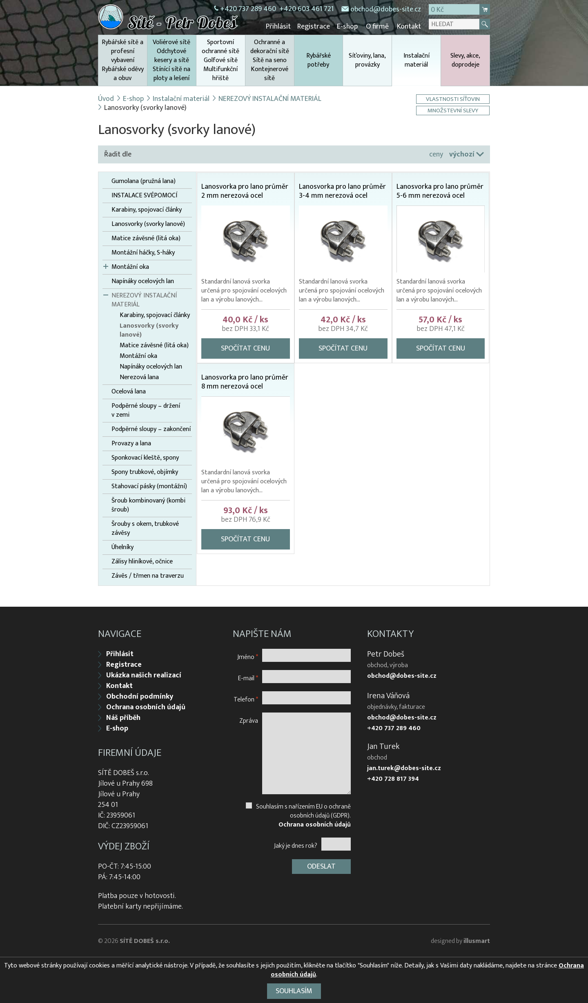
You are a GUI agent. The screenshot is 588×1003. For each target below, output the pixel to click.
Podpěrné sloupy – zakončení (151, 429)
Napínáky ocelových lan (142, 281)
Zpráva (248, 720)
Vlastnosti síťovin (453, 98)
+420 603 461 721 (306, 9)
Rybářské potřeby (318, 60)
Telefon (246, 698)
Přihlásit (280, 26)
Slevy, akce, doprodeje (465, 60)
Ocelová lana (128, 391)
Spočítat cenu (245, 348)
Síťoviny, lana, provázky (367, 60)
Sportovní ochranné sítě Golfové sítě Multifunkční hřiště (220, 59)
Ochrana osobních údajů (145, 706)
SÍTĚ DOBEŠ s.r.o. (145, 940)
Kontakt (409, 26)
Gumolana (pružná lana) (143, 181)
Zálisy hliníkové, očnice (142, 561)
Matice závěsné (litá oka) (145, 238)
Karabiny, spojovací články (146, 209)
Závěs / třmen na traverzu (147, 575)
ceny (436, 154)
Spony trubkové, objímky (144, 472)
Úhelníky (122, 547)
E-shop (348, 26)
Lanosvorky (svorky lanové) (148, 224)
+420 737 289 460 (248, 9)
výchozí (461, 154)
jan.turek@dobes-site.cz (404, 767)
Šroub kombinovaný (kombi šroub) (148, 505)
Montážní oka (130, 266)
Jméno (247, 656)
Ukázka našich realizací (143, 674)
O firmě (377, 26)
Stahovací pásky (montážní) (149, 486)
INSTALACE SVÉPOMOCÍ (144, 195)
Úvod (106, 98)
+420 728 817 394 (393, 778)
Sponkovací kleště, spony (145, 457)
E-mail (248, 677)
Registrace (315, 26)
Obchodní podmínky (139, 696)
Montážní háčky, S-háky (143, 252)
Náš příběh (123, 717)
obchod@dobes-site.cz (385, 9)
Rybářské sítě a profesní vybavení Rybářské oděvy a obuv (123, 59)
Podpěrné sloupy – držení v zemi (145, 410)
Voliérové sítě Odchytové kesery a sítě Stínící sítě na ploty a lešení (171, 59)
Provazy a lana (131, 443)
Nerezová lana (139, 377)
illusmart (476, 940)
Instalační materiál (416, 67)
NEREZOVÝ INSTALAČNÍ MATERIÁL (270, 98)
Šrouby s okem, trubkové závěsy (145, 528)
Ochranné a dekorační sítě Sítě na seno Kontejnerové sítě (269, 59)
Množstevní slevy (453, 110)
